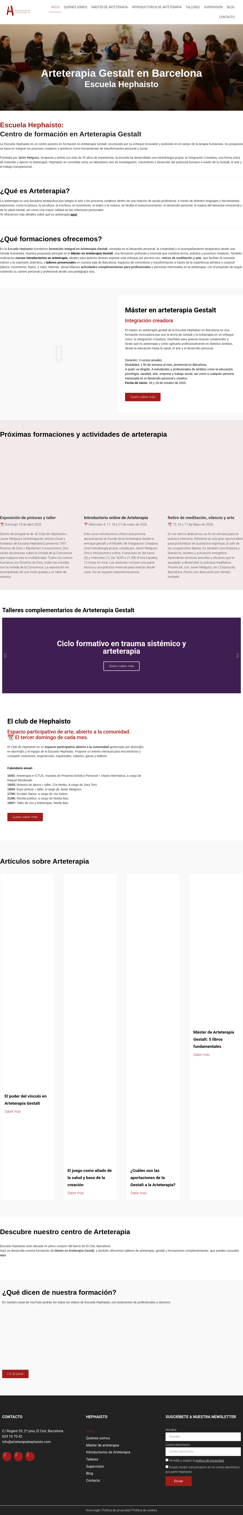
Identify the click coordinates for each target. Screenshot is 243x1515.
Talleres (193, 7)
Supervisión (213, 7)
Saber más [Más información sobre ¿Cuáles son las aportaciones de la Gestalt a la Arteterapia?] (138, 1193)
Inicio (55, 7)
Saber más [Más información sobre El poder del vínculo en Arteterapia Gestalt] (13, 1111)
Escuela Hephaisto (20, 249)
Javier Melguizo (28, 157)
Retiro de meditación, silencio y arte (201, 517)
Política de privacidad (116, 1510)
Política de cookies (144, 1510)
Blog (231, 7)
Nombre (171, 1430)
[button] (59, 354)
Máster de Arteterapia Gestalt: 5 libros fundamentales (213, 1039)
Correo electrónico (178, 1444)
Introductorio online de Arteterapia (116, 517)
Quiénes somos (75, 7)
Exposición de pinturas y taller (28, 517)
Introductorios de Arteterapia (156, 7)
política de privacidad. (210, 1460)
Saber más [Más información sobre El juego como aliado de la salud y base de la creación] (76, 1193)
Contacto (227, 17)
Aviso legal (93, 1510)
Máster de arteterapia (110, 7)
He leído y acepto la (196, 1460)
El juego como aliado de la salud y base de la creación (90, 1177)
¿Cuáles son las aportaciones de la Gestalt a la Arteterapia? (152, 1177)
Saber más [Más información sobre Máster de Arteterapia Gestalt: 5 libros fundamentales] (201, 1055)
